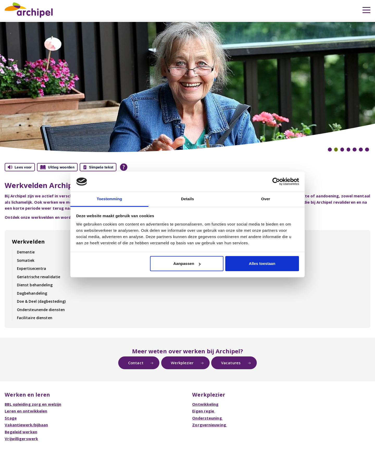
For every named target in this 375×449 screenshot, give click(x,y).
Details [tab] (187, 199)
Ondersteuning (207, 418)
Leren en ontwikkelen (26, 411)
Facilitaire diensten (34, 317)
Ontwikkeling (205, 404)
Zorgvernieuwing (209, 424)
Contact (135, 362)
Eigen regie (203, 411)
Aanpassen (187, 263)
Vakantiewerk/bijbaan (26, 424)
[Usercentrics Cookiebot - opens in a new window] (276, 181)
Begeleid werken (21, 431)
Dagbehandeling (32, 293)
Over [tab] (265, 199)
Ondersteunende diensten (41, 309)
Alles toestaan (262, 263)
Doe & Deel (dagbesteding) (41, 301)
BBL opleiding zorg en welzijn (33, 404)
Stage (11, 418)
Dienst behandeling (35, 284)
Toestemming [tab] (109, 199)
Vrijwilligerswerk (21, 438)
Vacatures (231, 362)
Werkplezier (182, 362)
